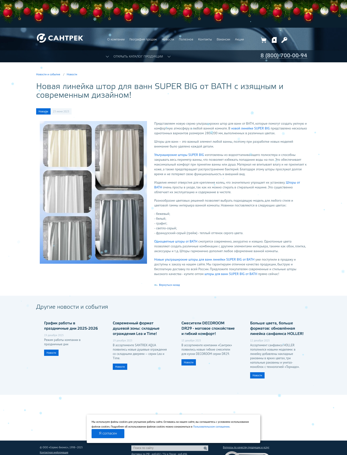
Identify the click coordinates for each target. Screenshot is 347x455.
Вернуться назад (169, 285)
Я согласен (108, 433)
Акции (239, 39)
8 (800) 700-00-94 (283, 55)
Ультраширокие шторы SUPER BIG (179, 155)
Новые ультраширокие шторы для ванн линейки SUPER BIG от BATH (204, 259)
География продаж (143, 39)
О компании (116, 39)
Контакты (205, 39)
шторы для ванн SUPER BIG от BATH (230, 274)
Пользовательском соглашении (211, 426)
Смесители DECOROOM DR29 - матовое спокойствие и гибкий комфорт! (208, 328)
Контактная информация (54, 452)
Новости (168, 39)
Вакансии (223, 39)
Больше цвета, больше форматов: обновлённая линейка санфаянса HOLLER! (277, 328)
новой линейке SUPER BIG (250, 128)
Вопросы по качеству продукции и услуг (246, 447)
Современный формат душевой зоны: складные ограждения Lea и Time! (136, 328)
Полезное (186, 39)
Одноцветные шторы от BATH (175, 241)
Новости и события (48, 74)
